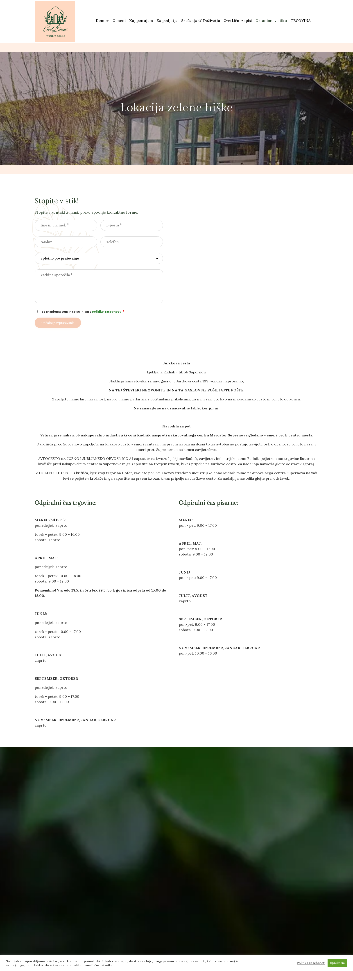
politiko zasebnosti (107, 311)
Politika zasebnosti (311, 963)
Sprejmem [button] (337, 962)
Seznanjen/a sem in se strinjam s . (83, 312)
